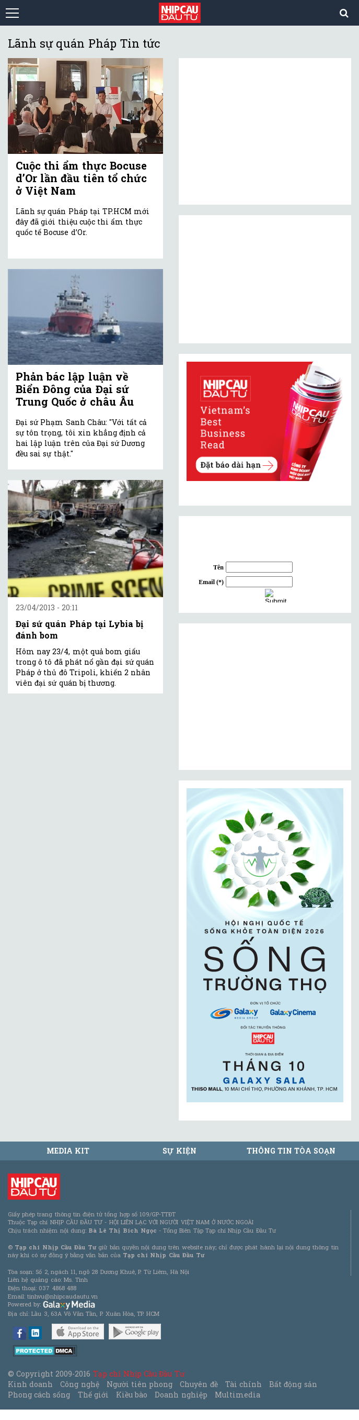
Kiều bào (131, 1395)
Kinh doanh (30, 1384)
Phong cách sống (39, 1395)
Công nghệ (79, 1384)
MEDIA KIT (68, 1151)
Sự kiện (179, 1151)
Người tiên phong (139, 1384)
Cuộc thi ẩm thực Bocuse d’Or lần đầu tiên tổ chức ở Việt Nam (81, 178)
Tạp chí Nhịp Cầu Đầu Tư (138, 1374)
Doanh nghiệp (181, 1395)
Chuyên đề (198, 1384)
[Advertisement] (265, 696)
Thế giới (93, 1395)
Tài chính (243, 1384)
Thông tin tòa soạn (291, 1151)
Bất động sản (293, 1384)
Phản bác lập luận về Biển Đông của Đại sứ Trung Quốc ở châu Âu (75, 389)
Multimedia (237, 1395)
